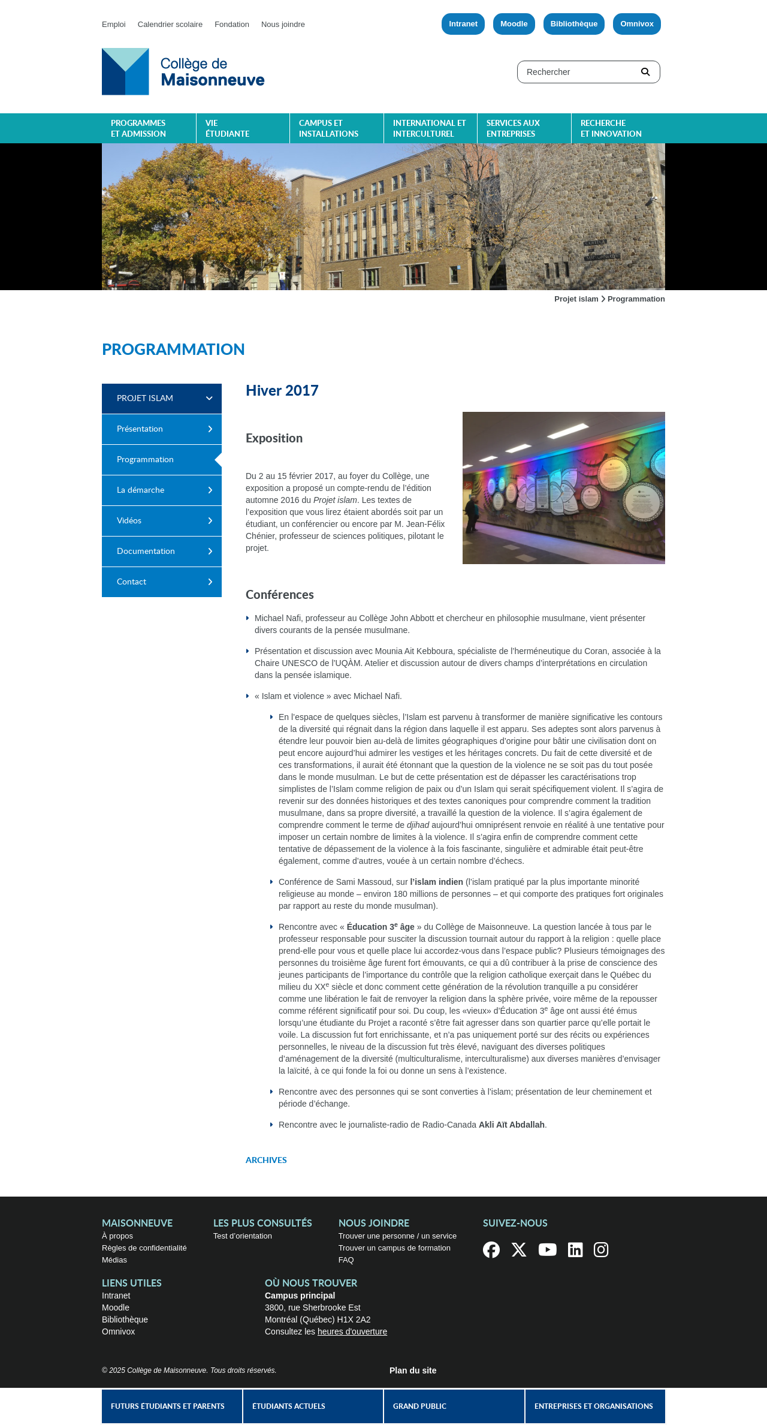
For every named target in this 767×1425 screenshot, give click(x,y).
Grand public (419, 1406)
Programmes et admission (138, 129)
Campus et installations (328, 129)
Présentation (140, 429)
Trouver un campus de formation (395, 1247)
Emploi (114, 24)
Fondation (232, 24)
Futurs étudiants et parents (168, 1406)
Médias (114, 1259)
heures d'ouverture (352, 1331)
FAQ (346, 1259)
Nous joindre (283, 24)
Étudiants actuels (288, 1406)
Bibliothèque (574, 23)
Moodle (514, 23)
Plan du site (413, 1370)
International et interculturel (429, 129)
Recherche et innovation (611, 129)
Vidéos (129, 521)
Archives (266, 1160)
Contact (131, 582)
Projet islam (576, 298)
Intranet (463, 23)
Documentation (146, 551)
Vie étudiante (227, 129)
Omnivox (637, 23)
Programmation (145, 460)
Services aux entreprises (513, 129)
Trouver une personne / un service (398, 1235)
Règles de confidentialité (144, 1247)
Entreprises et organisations (594, 1406)
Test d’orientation (242, 1235)
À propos (117, 1235)
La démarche (140, 490)
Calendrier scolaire (170, 24)
